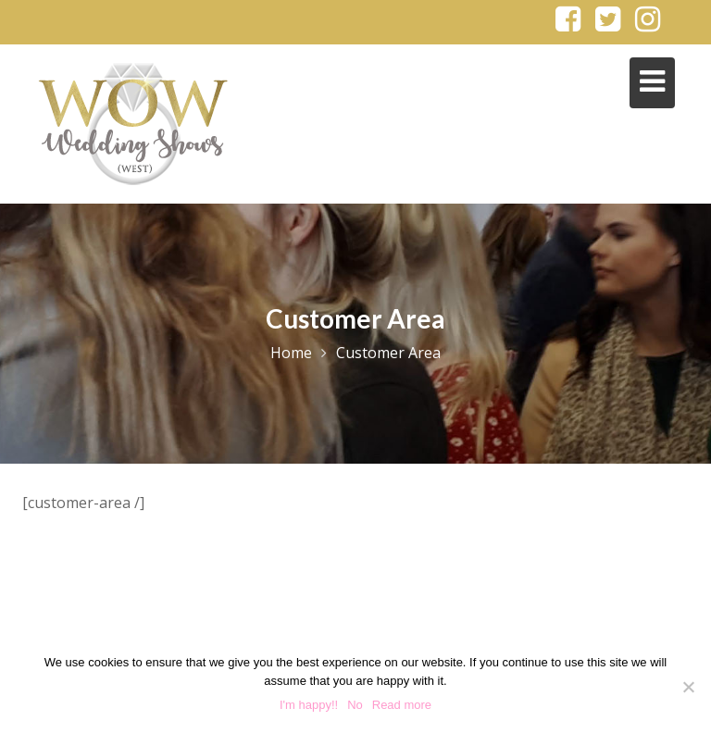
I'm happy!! (309, 705)
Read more (401, 705)
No (355, 705)
